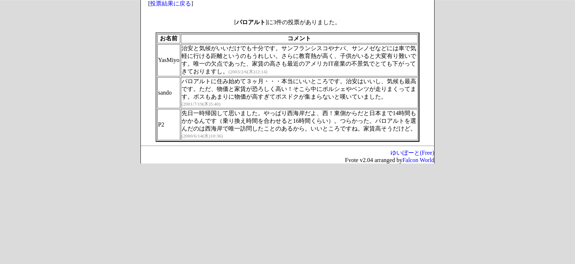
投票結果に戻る (170, 3)
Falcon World (418, 160)
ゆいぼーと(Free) (412, 153)
